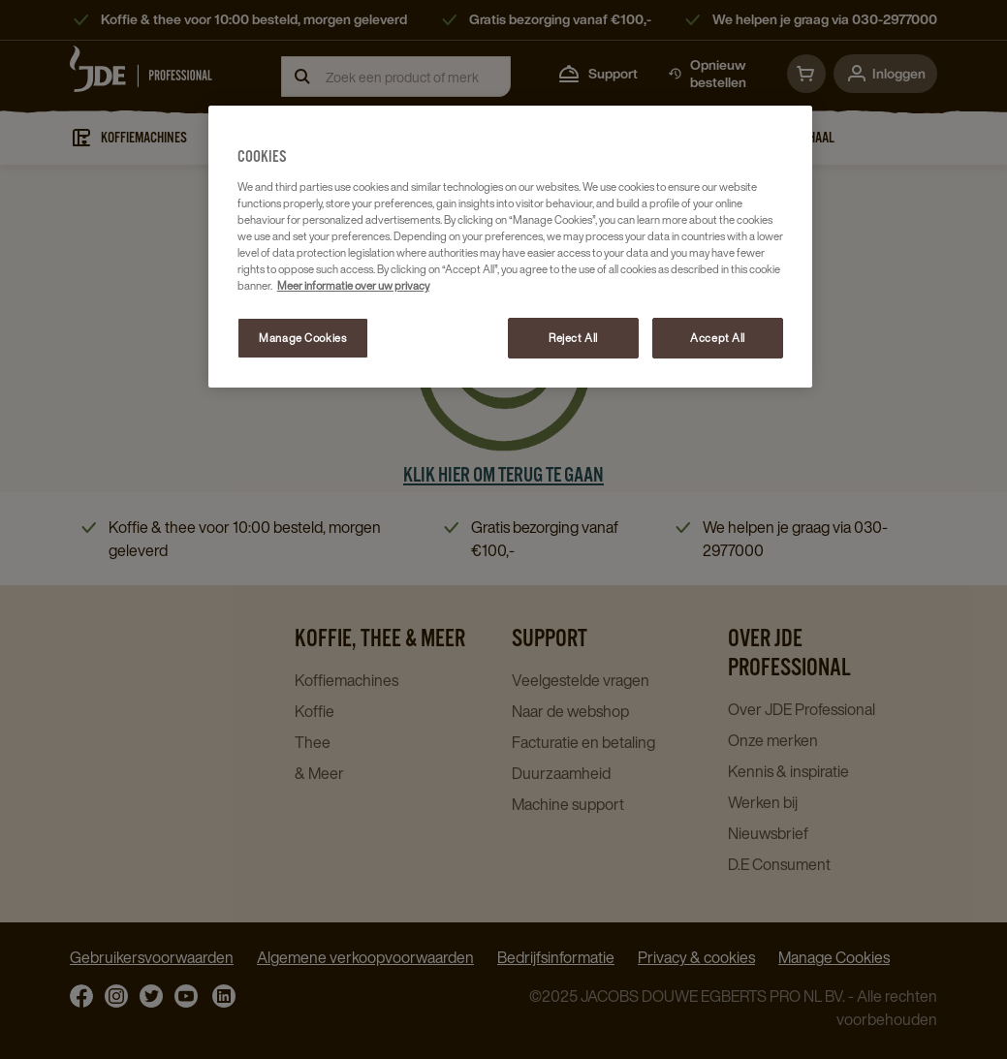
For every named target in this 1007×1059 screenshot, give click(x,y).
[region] (510, 247)
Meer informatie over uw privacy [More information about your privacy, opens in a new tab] (353, 285)
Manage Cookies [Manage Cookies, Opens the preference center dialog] (302, 337)
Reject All (573, 337)
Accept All (717, 337)
